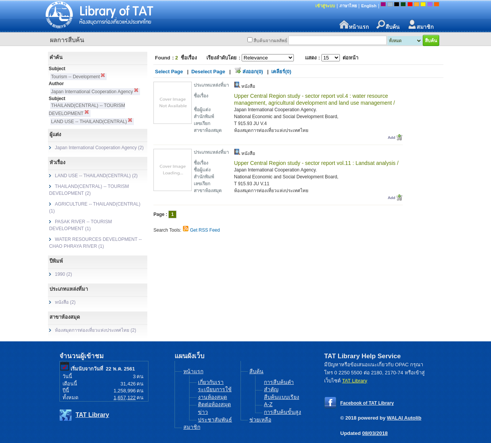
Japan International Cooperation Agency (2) (99, 147)
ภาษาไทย (348, 5)
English (369, 5)
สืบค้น (388, 25)
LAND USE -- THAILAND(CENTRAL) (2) (96, 175)
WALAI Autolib (404, 418)
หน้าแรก (354, 25)
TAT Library (92, 415)
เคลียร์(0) (281, 71)
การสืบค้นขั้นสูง (282, 412)
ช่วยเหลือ (260, 420)
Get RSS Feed (205, 230)
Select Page (169, 71)
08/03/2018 (375, 433)
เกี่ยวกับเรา (211, 382)
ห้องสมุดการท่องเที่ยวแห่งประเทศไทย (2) (95, 330)
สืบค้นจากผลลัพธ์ (270, 40)
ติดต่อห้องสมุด (214, 404)
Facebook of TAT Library (367, 403)
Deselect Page (208, 71)
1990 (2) (63, 274)
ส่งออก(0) (252, 71)
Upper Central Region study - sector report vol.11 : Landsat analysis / (316, 163)
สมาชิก (420, 25)
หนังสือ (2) (65, 302)
